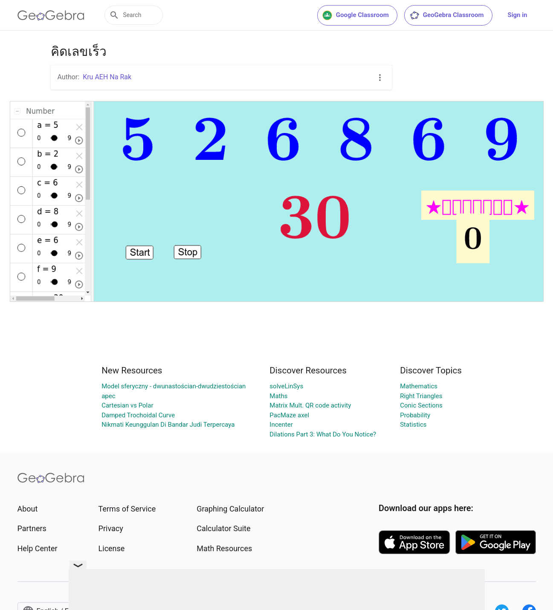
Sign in (517, 15)
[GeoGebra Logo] (50, 15)
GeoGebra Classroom (446, 15)
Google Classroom (355, 15)
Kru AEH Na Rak (107, 77)
